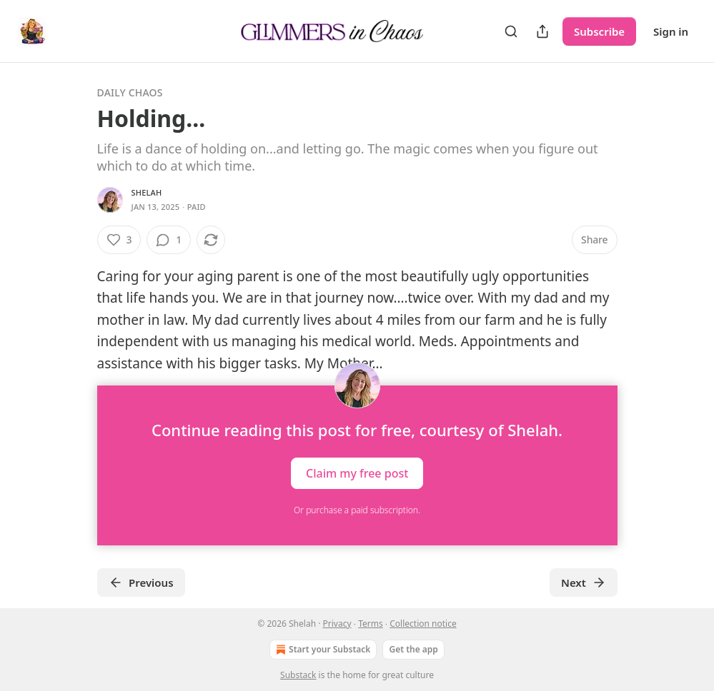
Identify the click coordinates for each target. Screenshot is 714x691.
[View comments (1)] (169, 240)
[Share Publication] (542, 31)
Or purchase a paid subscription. (357, 510)
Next (583, 582)
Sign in (670, 31)
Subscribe (599, 31)
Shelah (147, 192)
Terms (370, 623)
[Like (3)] (119, 240)
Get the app (413, 649)
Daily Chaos (130, 92)
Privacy (337, 623)
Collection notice (423, 623)
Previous (141, 582)
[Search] (511, 31)
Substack (298, 675)
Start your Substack (321, 649)
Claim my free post (357, 472)
